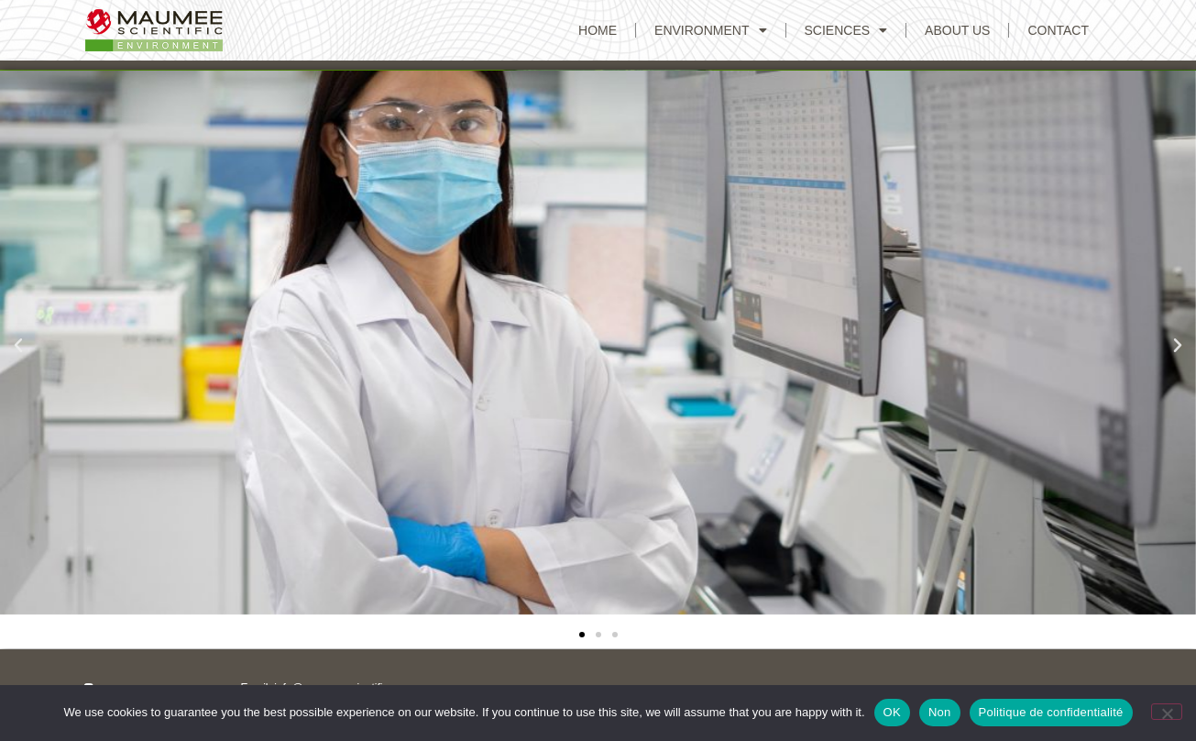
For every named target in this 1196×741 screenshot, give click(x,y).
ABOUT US (957, 30)
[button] (18, 346)
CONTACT (1058, 30)
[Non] (1166, 711)
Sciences (846, 30)
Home (597, 30)
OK (892, 712)
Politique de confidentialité (1051, 712)
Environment (710, 30)
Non (939, 712)
